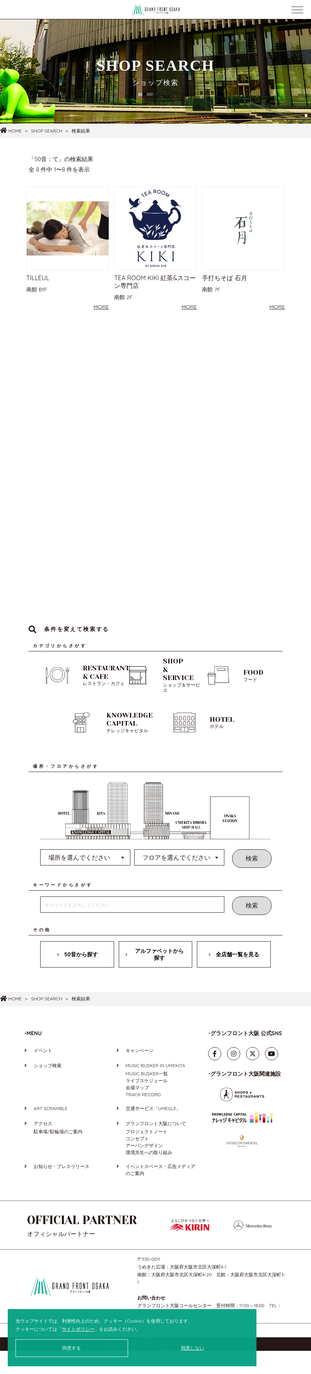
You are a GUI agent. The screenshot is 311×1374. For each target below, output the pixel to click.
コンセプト (137, 1162)
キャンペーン (140, 1073)
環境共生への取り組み (149, 1175)
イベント (43, 1073)
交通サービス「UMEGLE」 (153, 1131)
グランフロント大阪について (156, 1147)
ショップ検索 (48, 1089)
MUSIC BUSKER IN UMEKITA (155, 1089)
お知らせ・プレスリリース (61, 1189)
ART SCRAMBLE (50, 1131)
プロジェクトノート (146, 1155)
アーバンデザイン (144, 1169)
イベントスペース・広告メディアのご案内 (160, 1193)
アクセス (43, 1147)
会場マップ (137, 1111)
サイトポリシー (78, 1329)
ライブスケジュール (146, 1104)
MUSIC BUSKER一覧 (147, 1097)
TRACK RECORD (143, 1118)
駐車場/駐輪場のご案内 (58, 1155)
